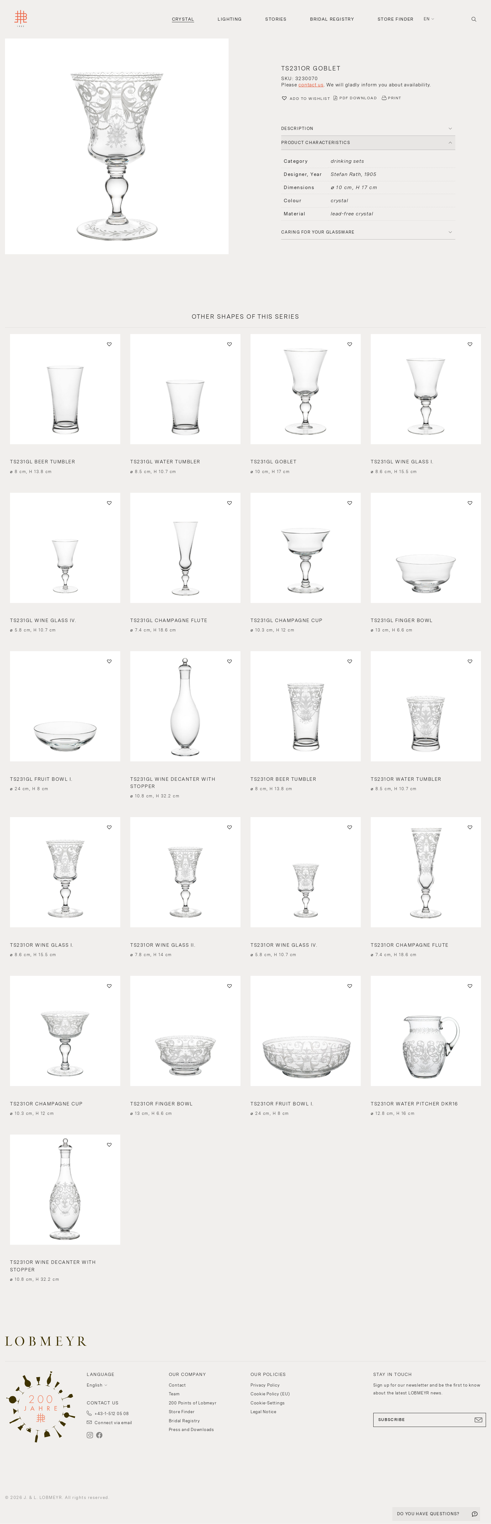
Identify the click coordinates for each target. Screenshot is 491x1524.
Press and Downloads (191, 1429)
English (94, 1385)
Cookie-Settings (268, 1403)
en (427, 19)
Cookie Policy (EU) (270, 1394)
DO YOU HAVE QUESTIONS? (428, 1513)
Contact (177, 1385)
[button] (122, 147)
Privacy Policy (265, 1385)
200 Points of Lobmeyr (193, 1403)
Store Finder (396, 19)
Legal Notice (264, 1411)
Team (174, 1394)
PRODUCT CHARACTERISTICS (315, 142)
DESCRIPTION (297, 128)
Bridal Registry (332, 19)
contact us (311, 85)
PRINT (394, 98)
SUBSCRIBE (429, 1419)
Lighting (230, 19)
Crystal (183, 19)
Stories (276, 19)
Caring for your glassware (318, 232)
